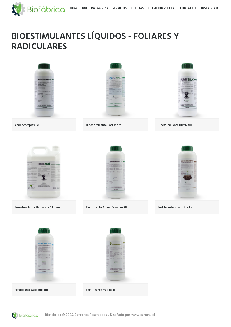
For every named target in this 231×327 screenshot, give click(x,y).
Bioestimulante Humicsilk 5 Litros (37, 207)
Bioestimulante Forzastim (103, 125)
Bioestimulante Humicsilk (175, 125)
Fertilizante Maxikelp (100, 290)
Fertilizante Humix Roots (175, 207)
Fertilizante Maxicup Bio (31, 290)
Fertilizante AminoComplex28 (106, 207)
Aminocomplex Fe (26, 125)
